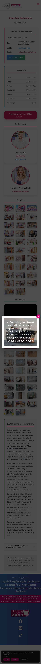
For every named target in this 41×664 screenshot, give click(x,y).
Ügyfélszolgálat (19, 581)
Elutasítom (15, 659)
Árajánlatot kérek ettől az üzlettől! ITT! (20, 115)
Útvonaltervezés (16, 57)
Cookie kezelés (29, 584)
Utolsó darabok (34, 588)
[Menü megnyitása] (38, 4)
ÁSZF (18, 584)
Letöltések (21, 591)
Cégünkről (6, 581)
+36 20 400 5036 (24, 48)
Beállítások (24, 659)
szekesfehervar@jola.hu (27, 52)
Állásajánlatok (19, 588)
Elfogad (6, 659)
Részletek (5, 656)
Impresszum (6, 588)
